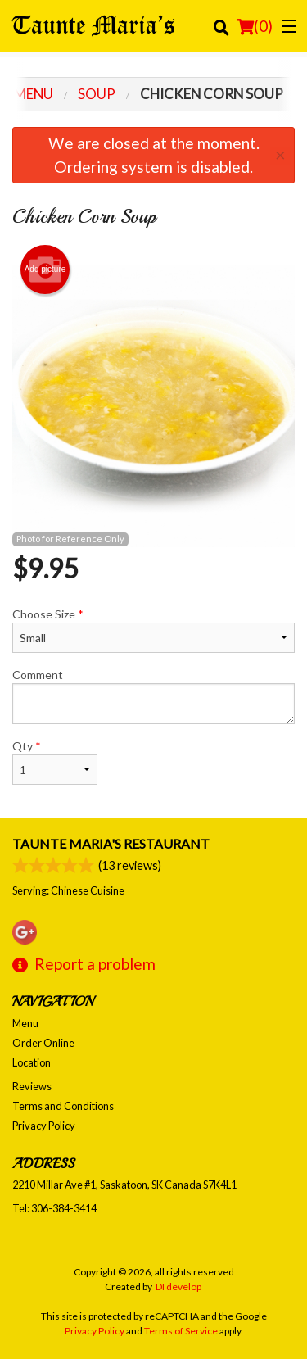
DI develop (178, 1286)
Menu (25, 1023)
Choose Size (153, 630)
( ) (255, 26)
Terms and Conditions (63, 1105)
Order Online (43, 1042)
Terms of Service (181, 1331)
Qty (54, 762)
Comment (153, 696)
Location (31, 1062)
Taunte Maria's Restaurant (111, 843)
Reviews (32, 1086)
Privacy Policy (43, 1125)
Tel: (54, 1208)
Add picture (45, 269)
